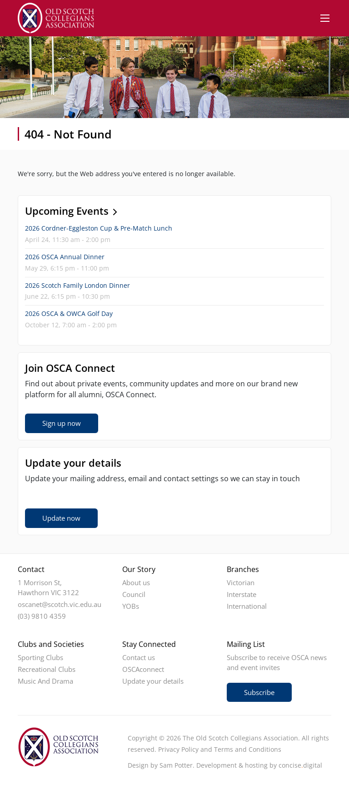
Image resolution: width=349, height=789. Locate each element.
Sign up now (61, 423)
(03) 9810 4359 (42, 616)
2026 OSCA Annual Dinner (65, 256)
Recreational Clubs (46, 669)
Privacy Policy (178, 749)
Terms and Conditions (247, 749)
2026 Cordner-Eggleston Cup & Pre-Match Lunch (98, 228)
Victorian (240, 582)
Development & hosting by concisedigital (259, 765)
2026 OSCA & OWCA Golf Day (69, 313)
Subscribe (259, 692)
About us (136, 582)
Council (133, 594)
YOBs (130, 606)
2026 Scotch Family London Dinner (77, 285)
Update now (61, 518)
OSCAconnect (143, 669)
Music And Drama (45, 680)
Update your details (153, 680)
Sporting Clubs (40, 657)
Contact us (138, 657)
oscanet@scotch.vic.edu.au (59, 604)
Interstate (241, 594)
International (247, 606)
